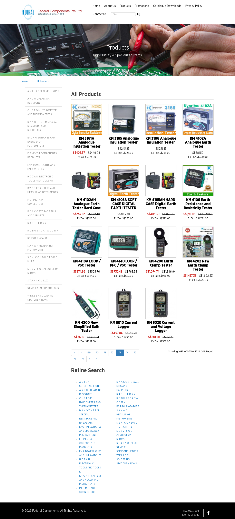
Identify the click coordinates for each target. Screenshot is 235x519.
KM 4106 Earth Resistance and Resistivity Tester (198, 204)
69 (89, 352)
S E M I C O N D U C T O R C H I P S (42, 259)
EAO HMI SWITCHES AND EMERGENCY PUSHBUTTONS (41, 141)
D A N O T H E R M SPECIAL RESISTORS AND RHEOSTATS (42, 126)
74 (127, 352)
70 (97, 352)
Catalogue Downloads (167, 6)
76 (75, 359)
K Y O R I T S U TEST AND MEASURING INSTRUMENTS (42, 190)
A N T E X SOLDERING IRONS (43, 91)
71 (105, 352)
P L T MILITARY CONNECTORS (35, 202)
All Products (43, 81)
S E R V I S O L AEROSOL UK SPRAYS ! (42, 271)
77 (82, 359)
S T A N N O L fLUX (37, 280)
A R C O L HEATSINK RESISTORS (38, 100)
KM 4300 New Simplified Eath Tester (86, 327)
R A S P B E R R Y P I (38, 223)
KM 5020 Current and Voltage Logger (161, 327)
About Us (110, 6)
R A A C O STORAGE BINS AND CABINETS (41, 213)
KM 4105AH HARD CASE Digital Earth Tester (161, 204)
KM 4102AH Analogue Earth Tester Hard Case (86, 204)
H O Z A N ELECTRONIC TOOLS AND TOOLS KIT (40, 178)
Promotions (142, 6)
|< (75, 352)
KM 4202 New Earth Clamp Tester (198, 265)
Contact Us (100, 14)
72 (112, 352)
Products (125, 6)
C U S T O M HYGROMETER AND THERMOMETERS (42, 112)
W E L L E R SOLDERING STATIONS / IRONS (40, 297)
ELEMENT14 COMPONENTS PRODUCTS (42, 155)
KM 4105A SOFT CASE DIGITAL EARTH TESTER (124, 204)
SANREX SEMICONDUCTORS (43, 288)
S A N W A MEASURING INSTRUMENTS (40, 248)
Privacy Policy (193, 6)
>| (97, 359)
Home (96, 6)
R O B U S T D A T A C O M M (42, 230)
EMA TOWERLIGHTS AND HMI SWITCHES (41, 167)
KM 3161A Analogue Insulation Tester (86, 143)
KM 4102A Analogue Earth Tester (198, 143)
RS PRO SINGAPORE (38, 238)
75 (135, 352)
